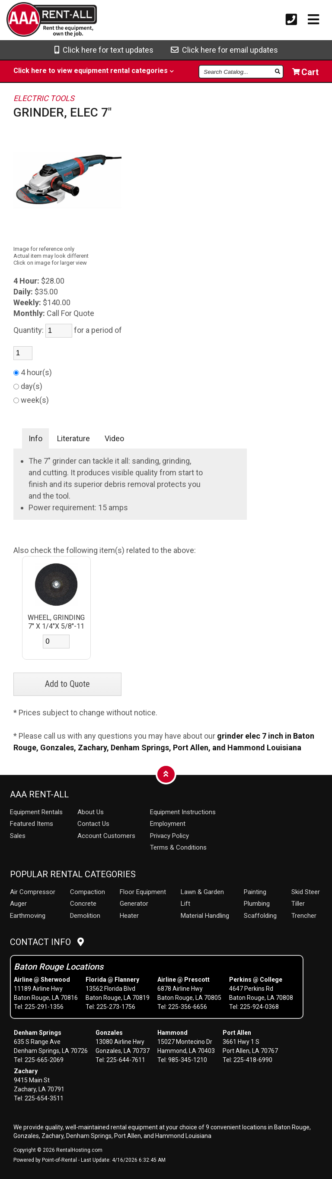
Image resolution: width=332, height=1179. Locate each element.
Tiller (298, 903)
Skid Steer (305, 892)
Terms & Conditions (178, 847)
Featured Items (31, 824)
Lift (185, 903)
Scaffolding (260, 916)
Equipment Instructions (183, 812)
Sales (18, 836)
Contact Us (93, 824)
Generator (134, 903)
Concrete (83, 903)
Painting (255, 892)
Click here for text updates (103, 49)
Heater (129, 916)
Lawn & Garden (202, 892)
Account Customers (106, 836)
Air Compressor (32, 892)
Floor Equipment (143, 892)
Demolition (85, 916)
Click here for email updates (224, 49)
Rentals (36, 812)
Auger (18, 903)
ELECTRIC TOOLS (43, 98)
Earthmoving (27, 916)
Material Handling (205, 916)
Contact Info (47, 942)
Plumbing (257, 903)
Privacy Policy (169, 836)
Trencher (303, 916)
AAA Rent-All (39, 794)
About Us (90, 812)
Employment (167, 824)
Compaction (87, 892)
